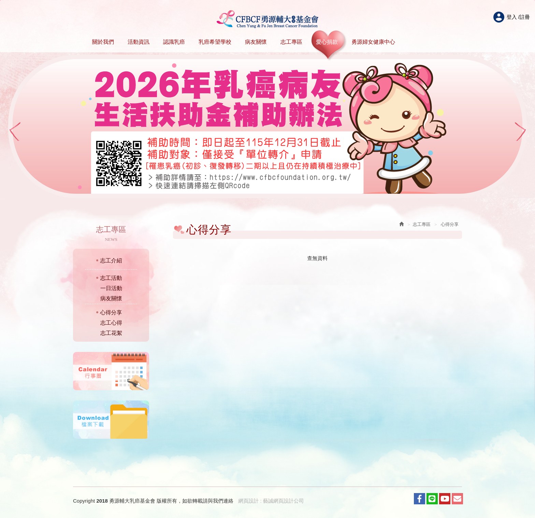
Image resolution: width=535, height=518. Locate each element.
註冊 (525, 17)
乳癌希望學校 (215, 42)
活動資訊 (138, 42)
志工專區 (291, 42)
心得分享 (111, 312)
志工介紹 (111, 260)
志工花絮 (111, 333)
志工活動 (111, 278)
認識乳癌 (174, 42)
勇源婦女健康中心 (373, 42)
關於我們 (103, 42)
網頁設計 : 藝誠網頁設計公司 (271, 501)
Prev (14, 131)
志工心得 (111, 323)
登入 (512, 17)
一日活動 (111, 288)
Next (520, 131)
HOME (267, 19)
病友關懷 (256, 42)
